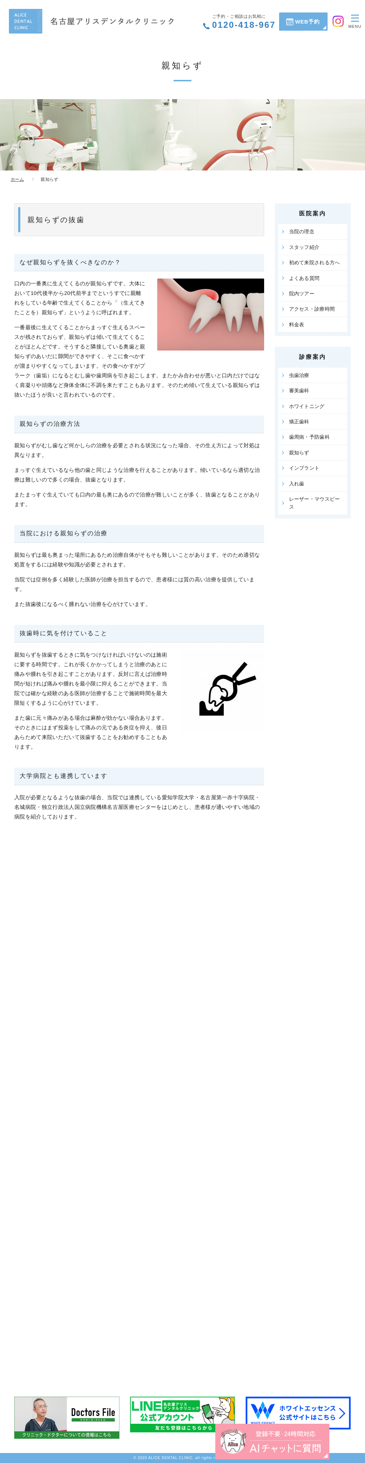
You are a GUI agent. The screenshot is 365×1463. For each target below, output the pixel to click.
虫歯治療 (299, 375)
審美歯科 (299, 390)
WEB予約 (307, 22)
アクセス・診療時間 (312, 309)
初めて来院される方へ (314, 262)
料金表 (296, 324)
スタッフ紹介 (304, 247)
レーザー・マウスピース (314, 503)
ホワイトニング (307, 406)
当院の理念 (302, 231)
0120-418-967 (244, 21)
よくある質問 (304, 278)
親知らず (299, 452)
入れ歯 (296, 483)
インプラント (304, 468)
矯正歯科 (299, 421)
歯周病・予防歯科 (309, 437)
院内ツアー (302, 293)
